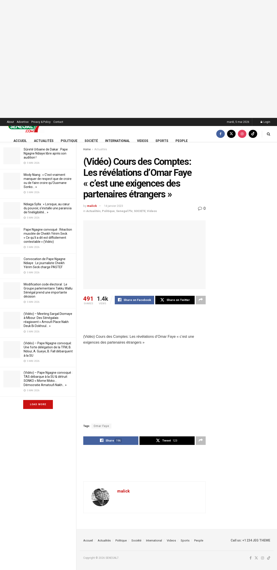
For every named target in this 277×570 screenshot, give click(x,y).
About (10, 122)
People (182, 141)
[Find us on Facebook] (220, 134)
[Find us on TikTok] (253, 134)
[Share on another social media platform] (201, 300)
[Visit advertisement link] (138, 59)
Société (91, 141)
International (117, 141)
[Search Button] (268, 134)
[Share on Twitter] (175, 300)
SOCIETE (140, 211)
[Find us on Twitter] (231, 134)
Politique (69, 141)
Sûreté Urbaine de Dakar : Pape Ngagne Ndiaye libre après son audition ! (46, 153)
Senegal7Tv (124, 211)
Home (87, 149)
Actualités (44, 141)
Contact (58, 122)
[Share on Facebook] (134, 300)
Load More (38, 404)
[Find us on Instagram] (242, 134)
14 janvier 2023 (113, 206)
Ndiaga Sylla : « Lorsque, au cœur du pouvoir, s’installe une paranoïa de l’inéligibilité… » (48, 208)
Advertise (23, 122)
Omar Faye (101, 426)
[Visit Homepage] (25, 126)
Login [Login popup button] (265, 122)
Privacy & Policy (41, 122)
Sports (161, 141)
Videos (142, 141)
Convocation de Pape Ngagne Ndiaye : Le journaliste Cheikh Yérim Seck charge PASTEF (44, 263)
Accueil (20, 141)
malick (92, 206)
